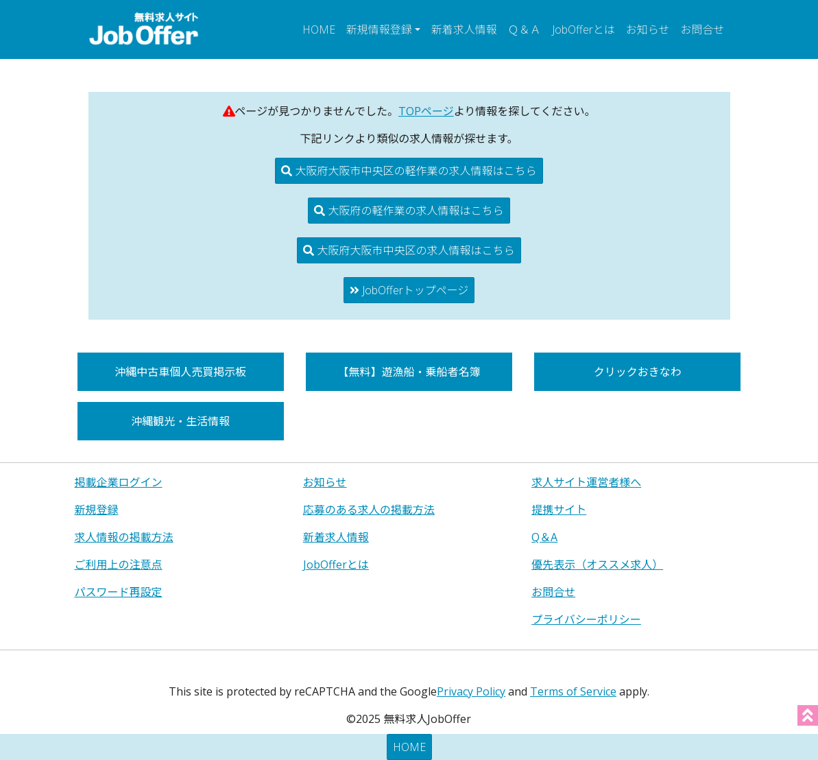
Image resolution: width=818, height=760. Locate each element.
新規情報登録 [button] (379, 29)
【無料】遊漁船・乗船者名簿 (408, 371)
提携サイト (558, 509)
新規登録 (97, 509)
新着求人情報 (464, 29)
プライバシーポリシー (586, 619)
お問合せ (702, 29)
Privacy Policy (471, 691)
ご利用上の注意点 (119, 564)
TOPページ (426, 111)
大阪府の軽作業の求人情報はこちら (408, 210)
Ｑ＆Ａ (524, 29)
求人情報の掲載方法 (124, 537)
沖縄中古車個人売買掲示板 (180, 371)
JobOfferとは (583, 29)
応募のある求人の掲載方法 (369, 509)
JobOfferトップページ (409, 290)
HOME (318, 29)
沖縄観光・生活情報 (180, 421)
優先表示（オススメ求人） (597, 564)
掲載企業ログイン (119, 482)
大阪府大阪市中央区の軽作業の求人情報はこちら (408, 170)
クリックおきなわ (638, 371)
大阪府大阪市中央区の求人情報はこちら (408, 250)
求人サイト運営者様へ (586, 482)
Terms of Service (573, 691)
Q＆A (544, 537)
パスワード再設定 (119, 591)
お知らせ (648, 29)
